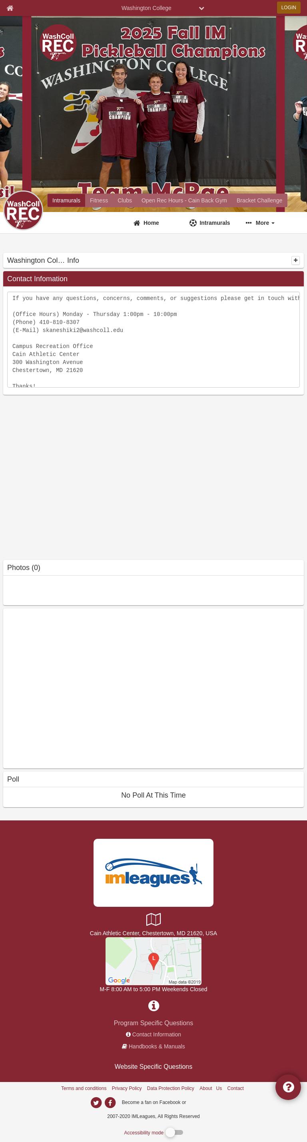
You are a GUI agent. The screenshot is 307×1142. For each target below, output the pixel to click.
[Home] (157, 222)
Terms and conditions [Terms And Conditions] (83, 1088)
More (265, 223)
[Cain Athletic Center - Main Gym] (153, 961)
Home (151, 223)
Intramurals (214, 223)
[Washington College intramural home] (66, 200)
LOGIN (288, 7)
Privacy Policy (127, 1088)
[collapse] (295, 260)
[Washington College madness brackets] (259, 200)
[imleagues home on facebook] (110, 1102)
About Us (210, 1088)
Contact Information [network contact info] (156, 1034)
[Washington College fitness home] (99, 200)
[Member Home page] (9, 8)
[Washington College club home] (125, 200)
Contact (235, 1088)
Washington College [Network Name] (146, 8)
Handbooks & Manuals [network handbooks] (157, 1046)
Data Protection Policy (170, 1088)
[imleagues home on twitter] (96, 1102)
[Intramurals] (212, 222)
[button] (269, 222)
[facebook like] (63, 687)
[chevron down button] (201, 8)
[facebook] (203, 1102)
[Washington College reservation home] (184, 200)
